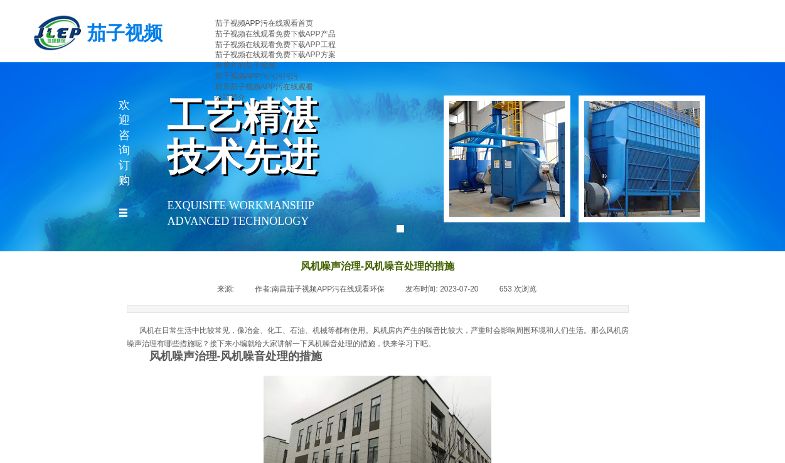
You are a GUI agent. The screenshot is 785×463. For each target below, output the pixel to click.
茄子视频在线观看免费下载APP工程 (275, 44)
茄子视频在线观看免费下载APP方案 (275, 54)
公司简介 (230, 97)
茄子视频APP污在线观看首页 (264, 23)
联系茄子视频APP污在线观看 (264, 86)
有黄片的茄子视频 (245, 65)
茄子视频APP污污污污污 (256, 76)
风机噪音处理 (330, 343)
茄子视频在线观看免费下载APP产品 (275, 34)
